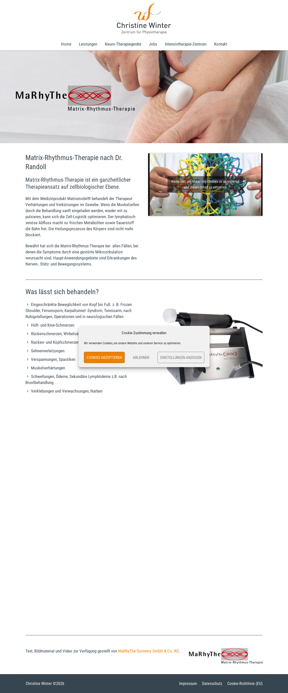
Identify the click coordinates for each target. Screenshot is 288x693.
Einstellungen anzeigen (181, 357)
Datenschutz (212, 683)
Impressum (188, 683)
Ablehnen (141, 357)
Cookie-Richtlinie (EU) (245, 683)
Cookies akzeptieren (104, 357)
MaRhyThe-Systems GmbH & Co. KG (148, 650)
